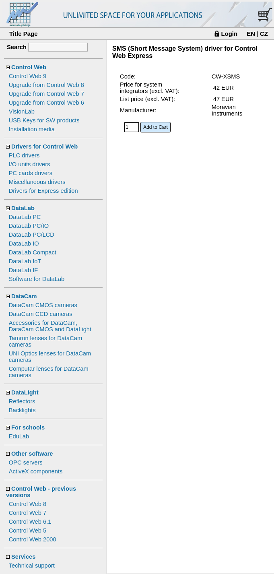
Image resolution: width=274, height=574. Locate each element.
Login (229, 33)
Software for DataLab (37, 279)
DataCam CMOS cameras (43, 305)
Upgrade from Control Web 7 (46, 94)
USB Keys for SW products (44, 120)
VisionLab (22, 111)
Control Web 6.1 (30, 521)
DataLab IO (24, 243)
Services (23, 556)
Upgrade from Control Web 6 (46, 102)
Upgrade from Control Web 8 (46, 85)
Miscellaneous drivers (37, 182)
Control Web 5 (27, 530)
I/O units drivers (29, 164)
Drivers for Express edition (43, 191)
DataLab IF (23, 270)
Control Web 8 (27, 504)
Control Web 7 (27, 513)
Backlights (22, 410)
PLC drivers (24, 155)
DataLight (25, 392)
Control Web (28, 67)
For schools (28, 427)
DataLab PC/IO (29, 226)
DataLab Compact (32, 252)
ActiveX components (36, 471)
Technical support (32, 565)
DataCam (24, 296)
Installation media (32, 129)
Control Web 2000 (32, 539)
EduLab (19, 436)
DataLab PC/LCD (31, 234)
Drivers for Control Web (44, 146)
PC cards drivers (30, 173)
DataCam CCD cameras (40, 314)
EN (251, 33)
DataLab (23, 208)
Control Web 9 (27, 76)
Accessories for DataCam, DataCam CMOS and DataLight (50, 326)
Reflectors (22, 401)
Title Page (23, 33)
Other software (32, 453)
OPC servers (26, 462)
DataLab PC (25, 217)
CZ (264, 33)
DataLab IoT (25, 261)
